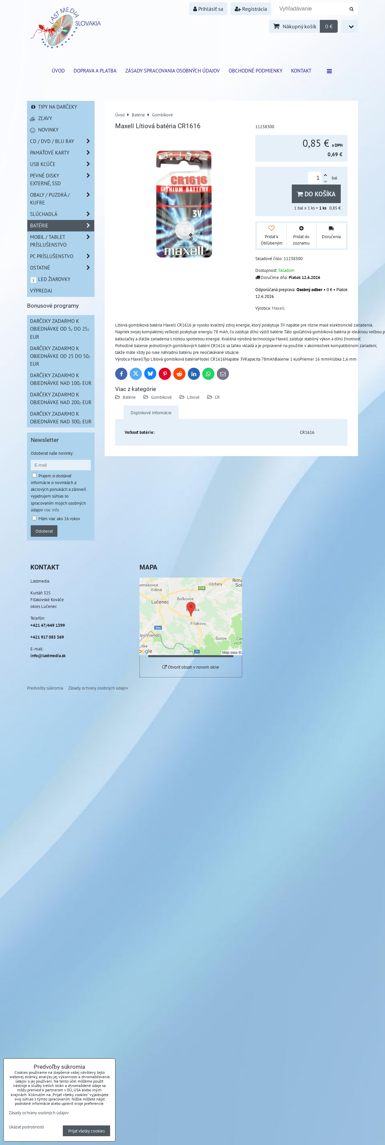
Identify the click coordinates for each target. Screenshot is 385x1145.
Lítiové (193, 397)
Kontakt (301, 70)
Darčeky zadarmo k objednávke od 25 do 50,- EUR (60, 356)
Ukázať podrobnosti (26, 1127)
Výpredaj (41, 290)
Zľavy (41, 118)
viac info (51, 510)
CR (217, 397)
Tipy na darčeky (53, 106)
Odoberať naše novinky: (52, 453)
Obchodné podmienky (255, 70)
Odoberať (44, 531)
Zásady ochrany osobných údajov (98, 688)
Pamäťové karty (62, 152)
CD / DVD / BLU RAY (62, 141)
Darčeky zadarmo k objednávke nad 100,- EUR (61, 379)
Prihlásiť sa (208, 8)
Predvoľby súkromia (45, 688)
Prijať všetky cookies (86, 1131)
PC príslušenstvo (62, 256)
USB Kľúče (62, 164)
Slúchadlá (62, 214)
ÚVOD (58, 70)
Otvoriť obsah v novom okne (190, 667)
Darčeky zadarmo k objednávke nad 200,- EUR (61, 398)
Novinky (44, 129)
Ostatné (62, 267)
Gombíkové (161, 397)
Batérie (129, 397)
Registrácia (251, 8)
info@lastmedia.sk (48, 655)
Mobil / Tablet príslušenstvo (62, 240)
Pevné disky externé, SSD (62, 179)
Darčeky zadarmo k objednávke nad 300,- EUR (61, 417)
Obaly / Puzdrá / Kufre (62, 198)
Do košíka (316, 194)
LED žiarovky (50, 279)
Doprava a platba (95, 70)
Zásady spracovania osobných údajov (172, 70)
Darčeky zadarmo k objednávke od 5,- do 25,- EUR (59, 328)
